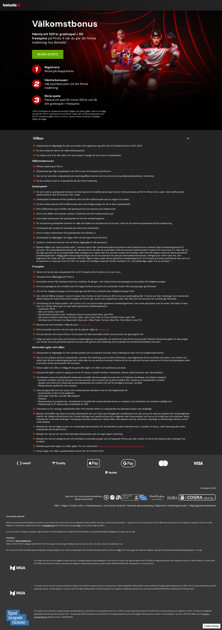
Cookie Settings (212, 626)
